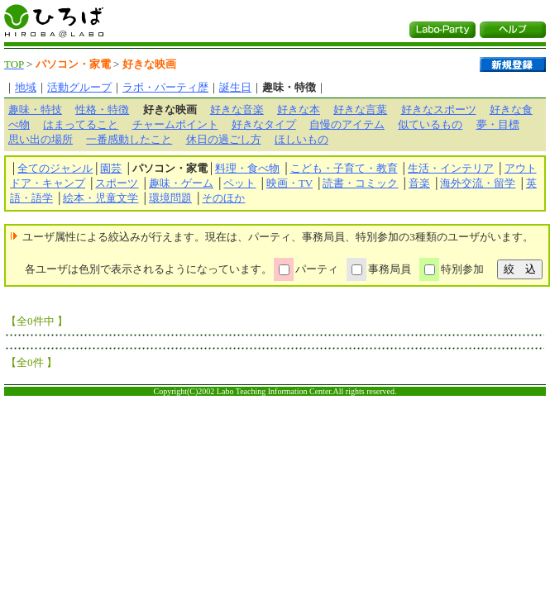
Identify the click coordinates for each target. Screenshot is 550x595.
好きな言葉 (360, 109)
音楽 (419, 183)
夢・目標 (497, 124)
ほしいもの (301, 139)
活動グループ (79, 87)
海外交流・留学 (477, 183)
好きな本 (298, 109)
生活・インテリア (451, 168)
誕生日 (235, 87)
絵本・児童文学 (100, 198)
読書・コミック (360, 183)
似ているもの (430, 124)
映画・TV (289, 183)
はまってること (80, 124)
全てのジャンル (55, 168)
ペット (239, 183)
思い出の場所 (40, 139)
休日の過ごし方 (223, 139)
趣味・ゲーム (181, 183)
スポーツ (116, 183)
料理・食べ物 (247, 168)
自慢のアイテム (347, 124)
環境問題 (170, 198)
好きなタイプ (264, 124)
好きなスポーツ (438, 109)
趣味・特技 (35, 109)
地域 (25, 87)
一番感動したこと (129, 139)
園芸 (111, 168)
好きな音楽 (237, 109)
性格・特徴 (102, 109)
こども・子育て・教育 (344, 168)
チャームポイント (175, 124)
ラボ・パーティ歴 (165, 87)
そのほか (223, 198)
